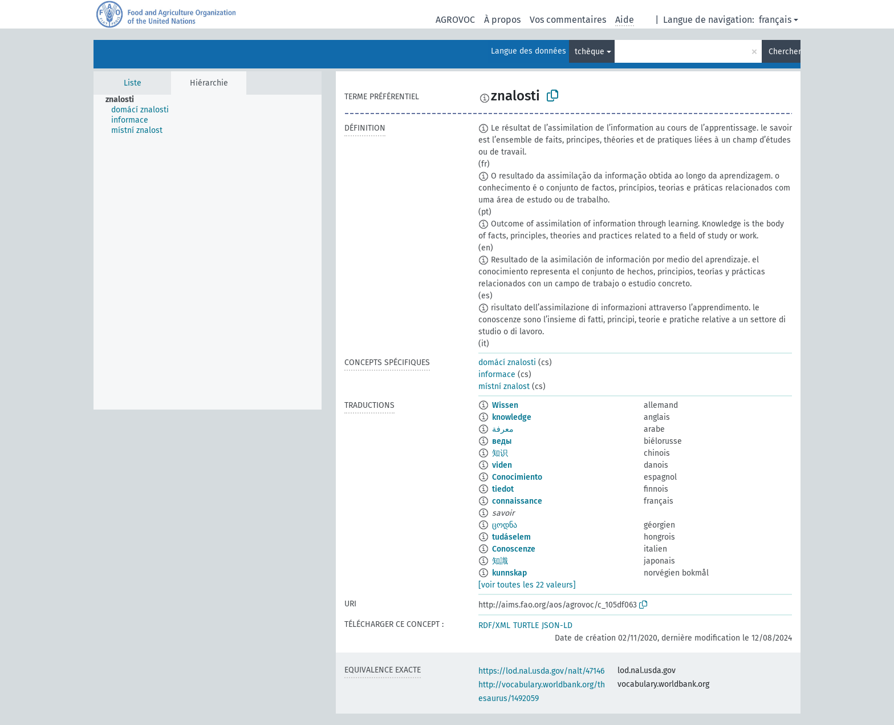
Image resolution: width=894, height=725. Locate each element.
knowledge (511, 417)
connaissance (517, 501)
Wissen (505, 405)
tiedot (503, 489)
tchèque (589, 51)
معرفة (503, 429)
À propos (502, 19)
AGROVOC (455, 19)
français (775, 19)
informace (496, 374)
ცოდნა (504, 525)
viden (502, 465)
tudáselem (511, 537)
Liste (132, 83)
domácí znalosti (507, 362)
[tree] (208, 252)
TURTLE (526, 625)
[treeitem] (124, 100)
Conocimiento (517, 477)
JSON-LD (557, 625)
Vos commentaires (568, 19)
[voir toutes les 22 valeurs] (527, 585)
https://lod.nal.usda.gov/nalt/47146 (541, 671)
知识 (500, 453)
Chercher (784, 51)
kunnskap (509, 573)
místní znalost (504, 386)
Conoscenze (513, 549)
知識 (500, 561)
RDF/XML (494, 625)
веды (501, 441)
